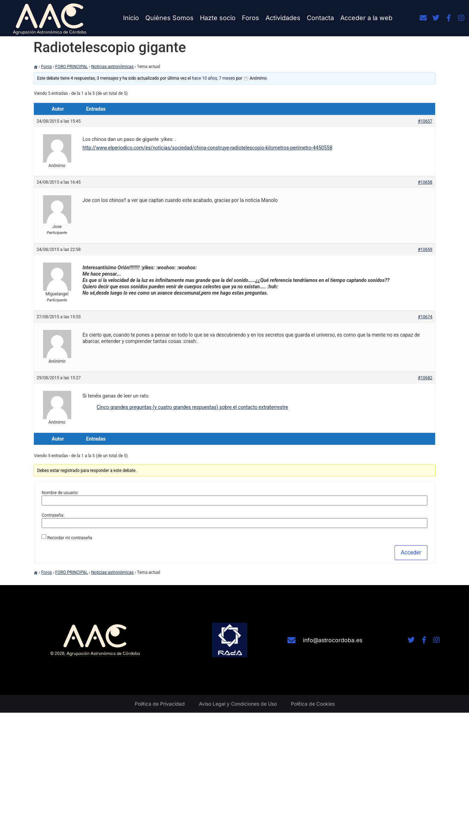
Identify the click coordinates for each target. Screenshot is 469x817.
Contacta (320, 18)
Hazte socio (218, 18)
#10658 (425, 182)
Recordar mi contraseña (69, 538)
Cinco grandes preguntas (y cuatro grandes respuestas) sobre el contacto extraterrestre (192, 407)
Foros (250, 18)
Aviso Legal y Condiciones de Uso (238, 704)
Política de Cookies (313, 704)
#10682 (425, 377)
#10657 (425, 121)
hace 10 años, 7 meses (213, 78)
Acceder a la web (366, 18)
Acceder (411, 552)
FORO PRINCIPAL (71, 66)
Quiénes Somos (169, 18)
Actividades (283, 18)
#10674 (425, 316)
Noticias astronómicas (112, 66)
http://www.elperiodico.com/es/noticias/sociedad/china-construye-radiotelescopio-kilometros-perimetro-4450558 (207, 147)
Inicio (131, 18)
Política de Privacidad (160, 704)
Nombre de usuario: (60, 493)
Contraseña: (53, 515)
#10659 (425, 249)
